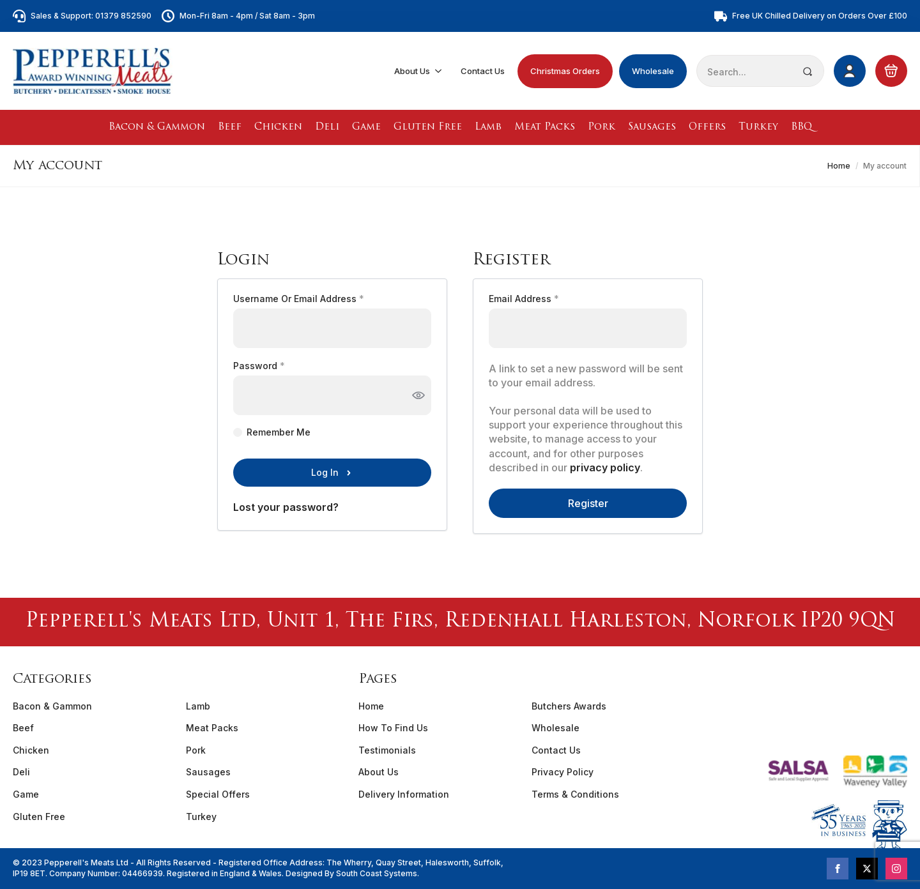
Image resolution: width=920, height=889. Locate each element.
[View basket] (891, 71)
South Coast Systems (375, 873)
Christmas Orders (565, 71)
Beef (229, 127)
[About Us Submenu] (439, 71)
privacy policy (605, 467)
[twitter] (867, 868)
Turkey (758, 127)
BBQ (801, 127)
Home (838, 166)
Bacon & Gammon (157, 127)
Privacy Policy (563, 771)
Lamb (488, 127)
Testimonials (387, 750)
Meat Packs (544, 127)
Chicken (278, 127)
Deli (327, 127)
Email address (544, 298)
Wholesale (653, 71)
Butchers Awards (569, 706)
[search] (808, 71)
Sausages (652, 127)
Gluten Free (428, 127)
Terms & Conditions (575, 794)
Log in (325, 472)
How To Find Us (393, 727)
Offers (707, 127)
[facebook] (837, 868)
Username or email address (318, 298)
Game (366, 127)
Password (279, 365)
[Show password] (418, 395)
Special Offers (218, 794)
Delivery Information (403, 794)
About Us (412, 71)
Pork (601, 127)
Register (588, 503)
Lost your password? (286, 507)
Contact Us (483, 71)
